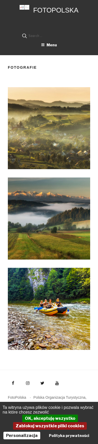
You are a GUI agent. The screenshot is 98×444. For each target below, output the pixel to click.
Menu (49, 45)
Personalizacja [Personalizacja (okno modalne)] (22, 435)
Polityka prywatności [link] (69, 435)
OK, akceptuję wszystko (50, 418)
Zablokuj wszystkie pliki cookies (50, 425)
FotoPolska (55, 10)
